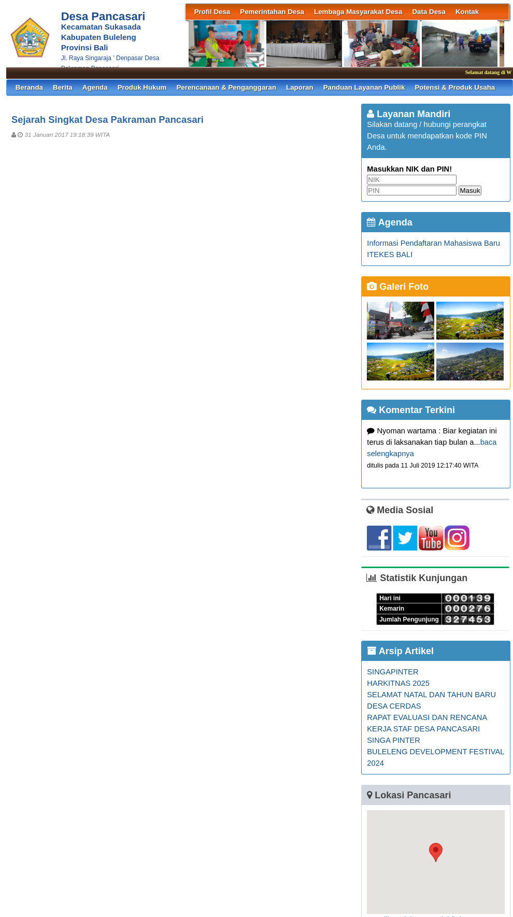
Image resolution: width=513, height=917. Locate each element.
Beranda (29, 87)
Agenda (95, 87)
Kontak (467, 12)
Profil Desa (212, 12)
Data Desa (428, 12)
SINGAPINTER (392, 672)
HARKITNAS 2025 (398, 683)
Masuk (470, 190)
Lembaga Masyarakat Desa (358, 12)
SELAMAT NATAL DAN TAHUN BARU (431, 694)
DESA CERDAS (394, 706)
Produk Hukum (142, 87)
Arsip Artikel (400, 651)
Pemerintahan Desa (272, 12)
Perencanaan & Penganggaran (226, 87)
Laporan (300, 87)
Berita (63, 87)
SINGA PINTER (393, 740)
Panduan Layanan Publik (364, 87)
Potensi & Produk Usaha (455, 87)
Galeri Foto (398, 286)
